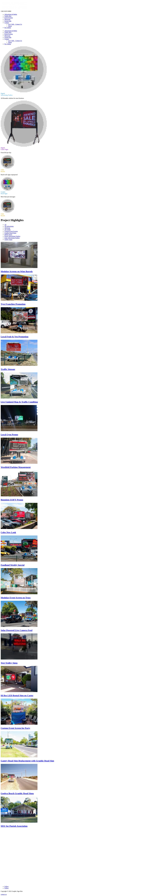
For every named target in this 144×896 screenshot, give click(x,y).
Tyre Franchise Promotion (13, 304)
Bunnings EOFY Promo (12, 500)
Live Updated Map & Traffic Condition (19, 402)
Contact (6, 22)
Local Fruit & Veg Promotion (14, 336)
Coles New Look (8, 532)
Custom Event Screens (11, 231)
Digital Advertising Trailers (9, 842)
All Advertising (9, 226)
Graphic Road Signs (10, 233)
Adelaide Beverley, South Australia (12, 870)
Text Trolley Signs (9, 663)
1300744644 (6, 864)
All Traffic (7, 229)
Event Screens (8, 17)
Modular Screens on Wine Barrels (17, 271)
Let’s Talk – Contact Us (15, 24)
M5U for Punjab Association (14, 826)
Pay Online (7, 27)
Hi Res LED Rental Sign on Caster (17, 695)
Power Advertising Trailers (12, 236)
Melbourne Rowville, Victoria (11, 876)
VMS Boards (4, 847)
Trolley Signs (8, 239)
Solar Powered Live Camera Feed (16, 630)
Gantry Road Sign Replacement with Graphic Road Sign (27, 761)
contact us (4, 894)
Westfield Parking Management (16, 467)
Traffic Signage (8, 369)
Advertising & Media (10, 14)
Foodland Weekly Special (12, 565)
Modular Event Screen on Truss (16, 597)
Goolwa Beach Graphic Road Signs (17, 793)
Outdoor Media (5, 846)
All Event (7, 228)
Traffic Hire (7, 16)
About (10, 26)
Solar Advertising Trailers (12, 238)
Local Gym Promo (9, 434)
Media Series (8, 234)
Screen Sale (7, 21)
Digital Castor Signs (7, 844)
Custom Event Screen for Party (15, 728)
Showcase (7, 19)
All (5, 224)
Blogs (2, 856)
